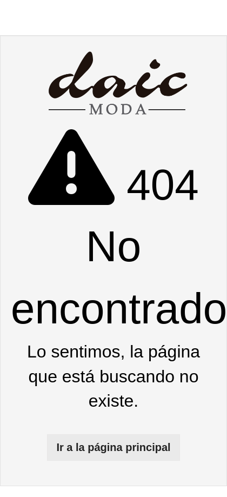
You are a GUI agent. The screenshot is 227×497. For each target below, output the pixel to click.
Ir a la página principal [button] (113, 447)
